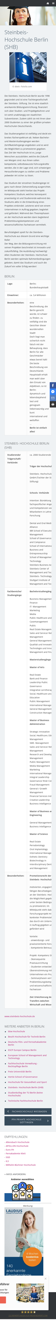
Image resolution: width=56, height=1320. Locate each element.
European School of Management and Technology (27, 1057)
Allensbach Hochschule (17, 1142)
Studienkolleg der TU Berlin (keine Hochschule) (25, 1094)
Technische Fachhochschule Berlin (25, 1100)
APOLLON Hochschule (17, 1145)
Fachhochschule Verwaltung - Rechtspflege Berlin (23, 1065)
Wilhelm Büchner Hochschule (21, 1164)
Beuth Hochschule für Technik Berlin (26, 1036)
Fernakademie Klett (16, 1153)
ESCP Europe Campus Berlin (22, 1050)
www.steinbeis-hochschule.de (19, 1016)
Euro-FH (10, 1149)
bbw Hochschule (16, 1031)
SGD (8, 1157)
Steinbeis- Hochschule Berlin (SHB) (25, 1087)
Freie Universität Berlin (20, 1071)
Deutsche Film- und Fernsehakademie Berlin (27, 1043)
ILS (7, 1161)
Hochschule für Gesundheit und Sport (27, 1082)
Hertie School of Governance (22, 1076)
